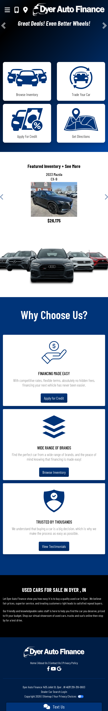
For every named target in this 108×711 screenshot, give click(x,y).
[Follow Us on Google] (59, 668)
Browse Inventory (54, 472)
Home (33, 663)
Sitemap (47, 696)
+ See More (71, 166)
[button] (3, 25)
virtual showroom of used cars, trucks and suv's (59, 615)
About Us (43, 663)
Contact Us (55, 663)
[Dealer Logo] (68, 9)
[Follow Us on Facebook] (49, 668)
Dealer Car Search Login (54, 691)
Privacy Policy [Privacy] (70, 663)
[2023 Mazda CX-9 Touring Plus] (54, 199)
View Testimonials (54, 546)
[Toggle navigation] (7, 9)
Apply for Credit (54, 398)
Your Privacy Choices (68, 696)
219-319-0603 (78, 687)
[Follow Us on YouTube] (54, 668)
